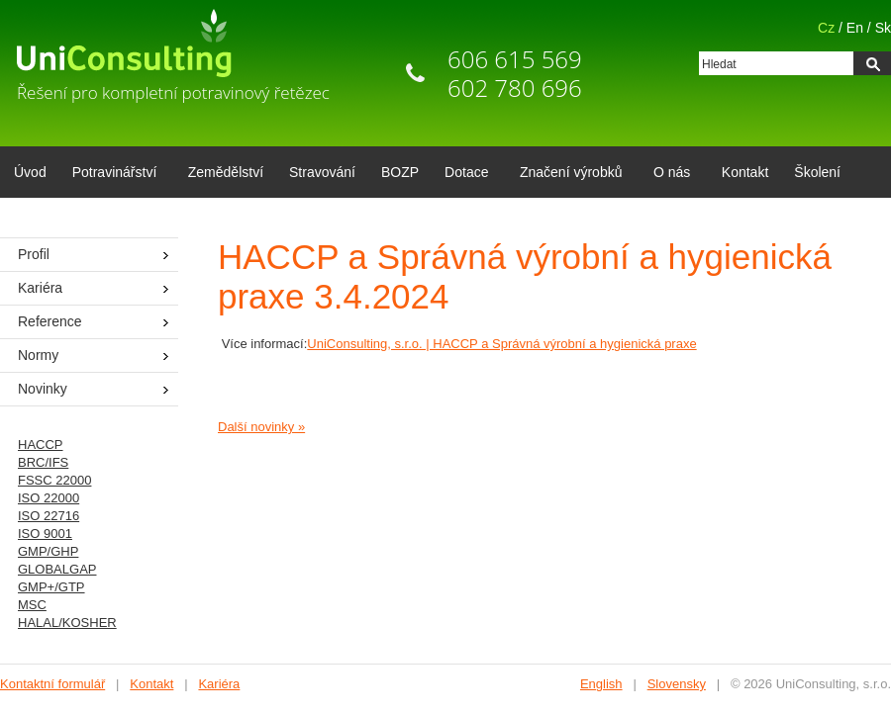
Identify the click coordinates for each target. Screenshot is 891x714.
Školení (817, 172)
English (601, 683)
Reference (50, 321)
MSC (32, 604)
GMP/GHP (48, 551)
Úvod (30, 172)
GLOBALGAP (57, 569)
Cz (826, 28)
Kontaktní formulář (52, 683)
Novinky (42, 389)
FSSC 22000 (54, 480)
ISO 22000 (48, 498)
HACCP (40, 444)
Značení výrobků (568, 174)
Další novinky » (261, 426)
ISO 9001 (45, 533)
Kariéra (40, 288)
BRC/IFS (43, 462)
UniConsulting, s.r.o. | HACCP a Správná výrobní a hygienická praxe (501, 343)
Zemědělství (225, 172)
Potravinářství (111, 174)
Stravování (322, 172)
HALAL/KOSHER (67, 622)
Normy (38, 355)
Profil (34, 254)
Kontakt (745, 172)
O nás (668, 174)
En (854, 28)
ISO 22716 (48, 515)
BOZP (400, 172)
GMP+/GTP (51, 587)
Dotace (463, 174)
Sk (883, 28)
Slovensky (676, 683)
